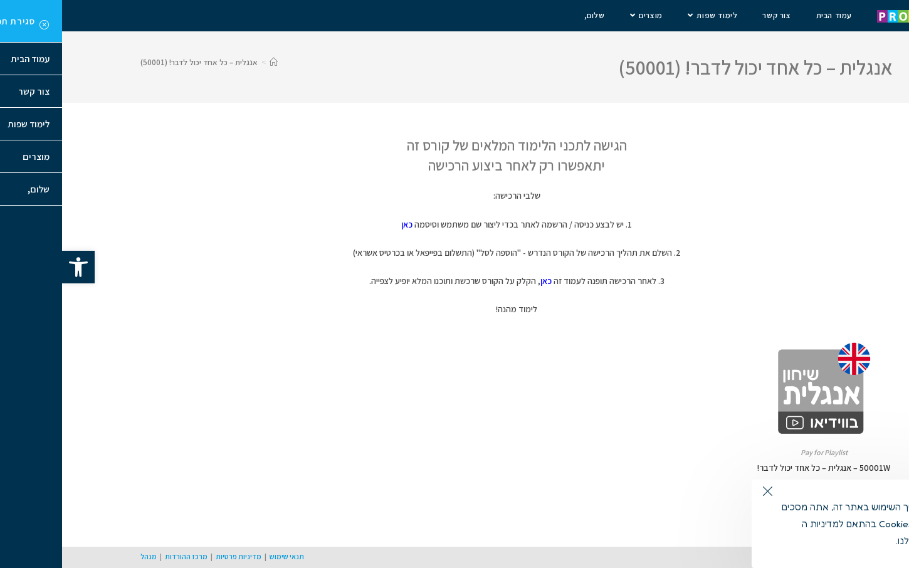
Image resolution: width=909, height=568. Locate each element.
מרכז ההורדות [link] (124, 556)
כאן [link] (344, 224)
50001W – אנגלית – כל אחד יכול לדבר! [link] (761, 467)
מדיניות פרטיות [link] (176, 556)
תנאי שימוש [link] (225, 556)
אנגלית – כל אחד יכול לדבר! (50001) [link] (137, 62)
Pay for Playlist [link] (762, 452)
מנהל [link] (86, 556)
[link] (16, 267)
